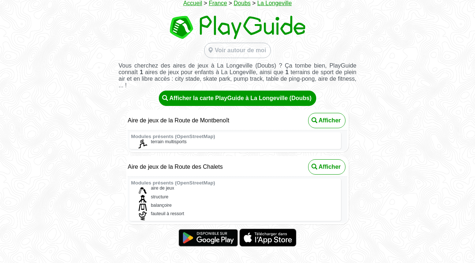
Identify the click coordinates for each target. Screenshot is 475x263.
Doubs (242, 3)
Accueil (192, 3)
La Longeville (274, 3)
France (218, 3)
